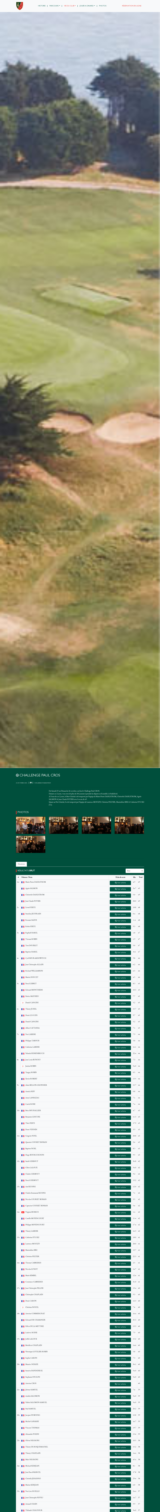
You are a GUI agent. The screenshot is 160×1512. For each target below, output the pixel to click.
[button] (54, 6)
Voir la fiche (120, 883)
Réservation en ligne (131, 6)
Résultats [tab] (21, 864)
